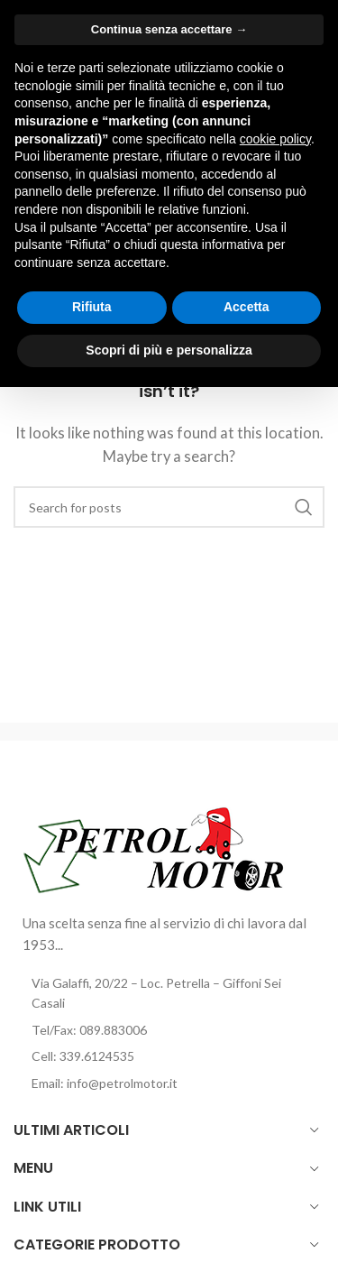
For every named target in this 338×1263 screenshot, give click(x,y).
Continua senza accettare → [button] (169, 29)
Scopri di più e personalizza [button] (168, 350)
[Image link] (155, 847)
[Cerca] (169, 507)
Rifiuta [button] (92, 307)
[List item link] (169, 1030)
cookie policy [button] (275, 139)
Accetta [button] (246, 307)
